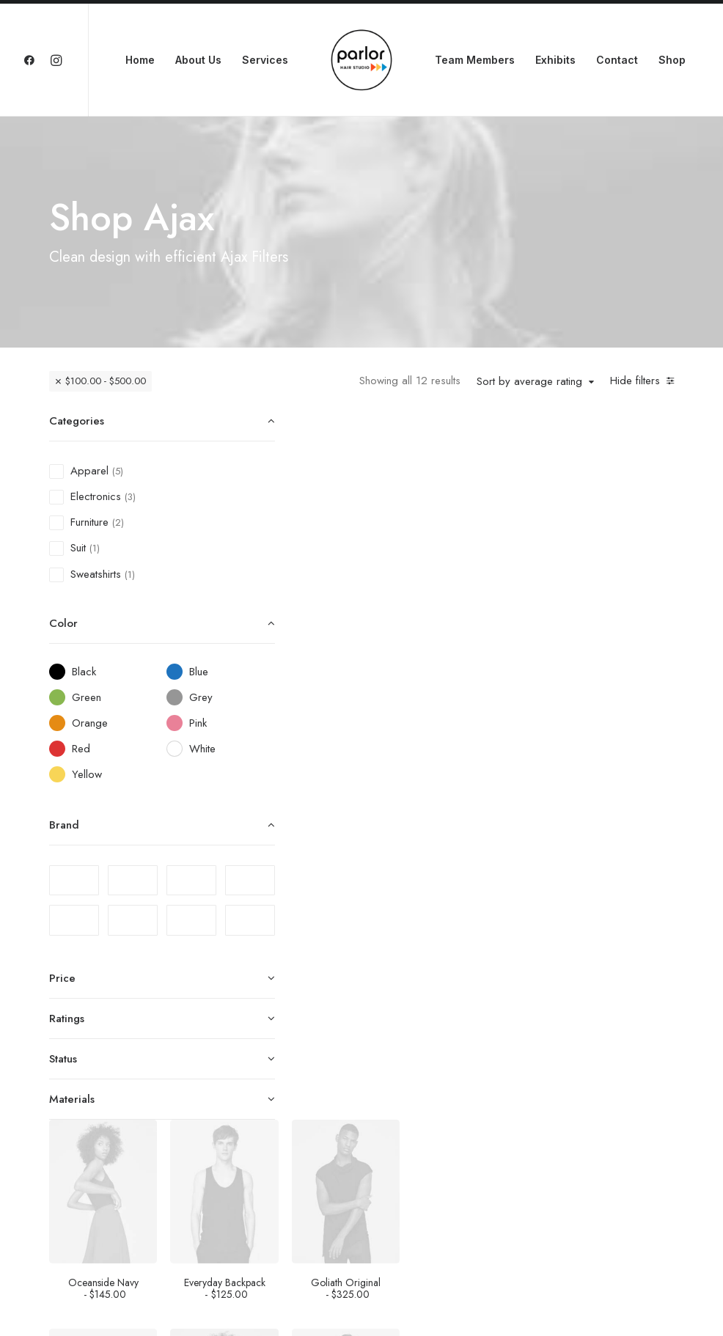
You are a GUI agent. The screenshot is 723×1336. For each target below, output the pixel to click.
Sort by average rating (529, 382)
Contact (617, 60)
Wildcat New (500, 1202)
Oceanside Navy (381, 580)
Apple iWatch (620, 784)
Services (265, 60)
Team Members (475, 60)
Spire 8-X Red (381, 1198)
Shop (672, 60)
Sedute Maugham (381, 994)
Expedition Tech (620, 1202)
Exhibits (555, 60)
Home (140, 60)
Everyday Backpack (500, 580)
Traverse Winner (620, 994)
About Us (198, 60)
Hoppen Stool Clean (381, 787)
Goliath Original (621, 580)
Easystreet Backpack (501, 787)
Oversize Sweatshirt (501, 994)
